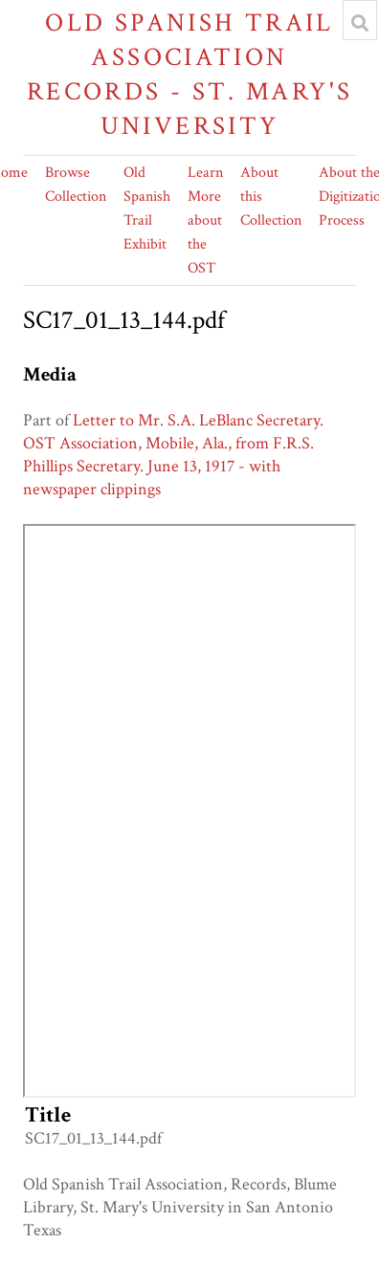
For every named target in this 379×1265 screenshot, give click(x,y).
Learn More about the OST (205, 220)
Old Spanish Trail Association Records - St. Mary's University (190, 74)
